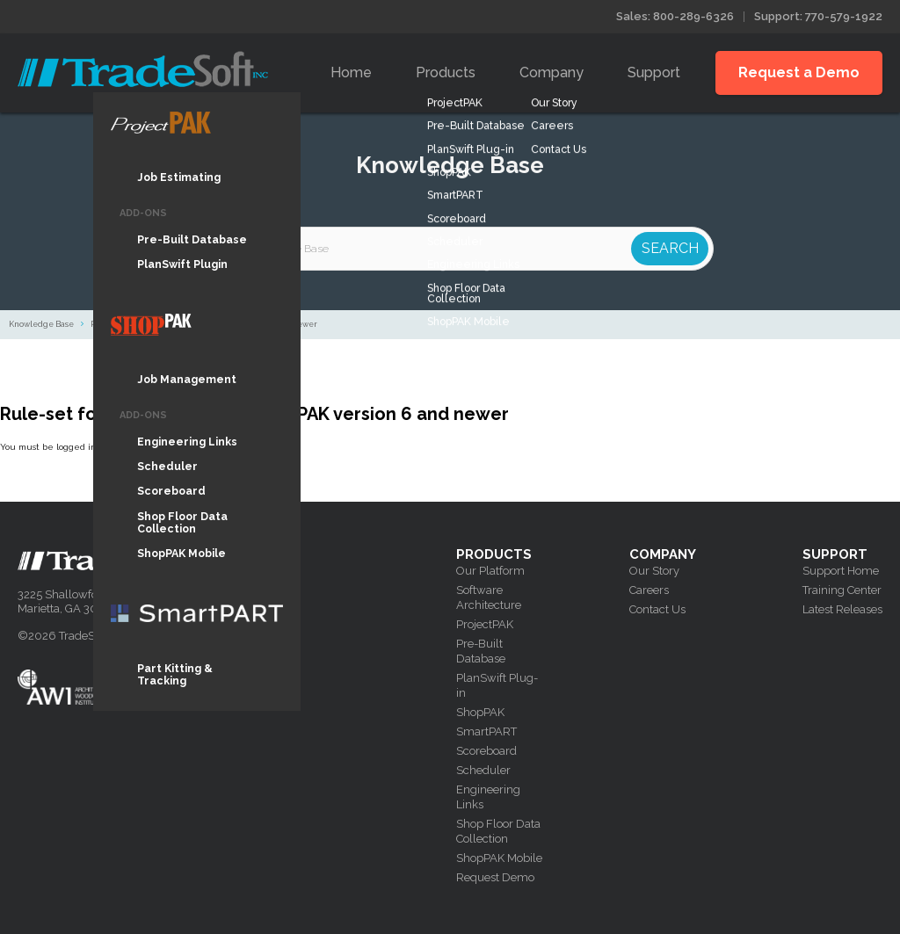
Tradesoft (143, 69)
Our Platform (490, 570)
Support (654, 72)
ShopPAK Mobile (499, 858)
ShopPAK (480, 712)
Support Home (840, 570)
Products (445, 72)
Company (551, 72)
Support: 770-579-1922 (818, 16)
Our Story (654, 570)
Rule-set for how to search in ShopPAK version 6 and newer (204, 324)
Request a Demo (799, 72)
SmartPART (486, 731)
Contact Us (657, 609)
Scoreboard (486, 750)
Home (351, 72)
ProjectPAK (484, 624)
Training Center (842, 590)
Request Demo (495, 877)
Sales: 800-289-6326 (675, 16)
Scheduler (483, 770)
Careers (649, 590)
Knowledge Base (41, 324)
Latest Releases (842, 609)
